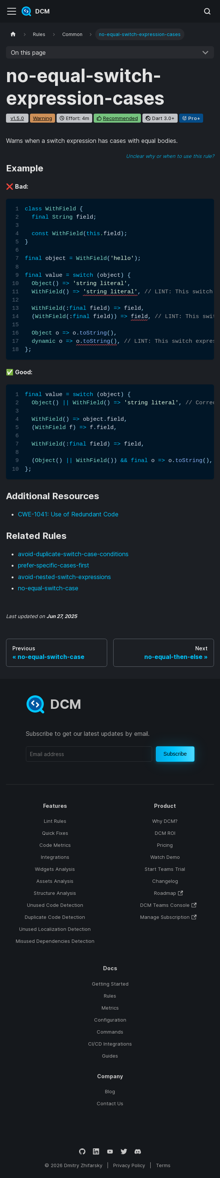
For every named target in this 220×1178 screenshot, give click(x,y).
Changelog (165, 881)
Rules (110, 996)
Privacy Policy (129, 1165)
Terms (163, 1165)
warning (42, 118)
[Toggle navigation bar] (11, 11)
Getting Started (110, 984)
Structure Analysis (55, 893)
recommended (120, 118)
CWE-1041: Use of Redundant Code (68, 514)
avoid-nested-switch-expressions (64, 577)
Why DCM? (165, 821)
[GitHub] (82, 1151)
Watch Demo (165, 857)
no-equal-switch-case (48, 588)
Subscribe (175, 754)
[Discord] (138, 1151)
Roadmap (168, 893)
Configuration (110, 1020)
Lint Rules (55, 821)
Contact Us (110, 1103)
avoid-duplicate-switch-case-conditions (73, 554)
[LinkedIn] (96, 1151)
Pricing (165, 845)
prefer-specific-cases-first (53, 565)
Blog (110, 1091)
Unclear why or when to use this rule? (170, 156)
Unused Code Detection (55, 905)
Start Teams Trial (165, 869)
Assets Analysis (54, 881)
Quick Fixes (55, 833)
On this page (28, 52)
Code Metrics (55, 845)
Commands (110, 1032)
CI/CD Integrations (110, 1044)
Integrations (55, 857)
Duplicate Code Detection (55, 917)
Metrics (110, 1008)
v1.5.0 (17, 118)
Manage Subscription (168, 917)
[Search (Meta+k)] (207, 11)
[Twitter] (124, 1151)
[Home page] (13, 34)
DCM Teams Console (168, 905)
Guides (110, 1056)
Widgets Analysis (55, 869)
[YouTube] (110, 1151)
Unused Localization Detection (55, 929)
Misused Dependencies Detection (55, 941)
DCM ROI (165, 833)
